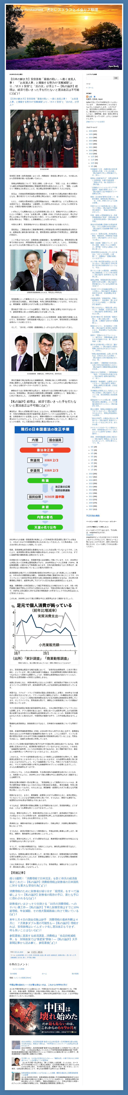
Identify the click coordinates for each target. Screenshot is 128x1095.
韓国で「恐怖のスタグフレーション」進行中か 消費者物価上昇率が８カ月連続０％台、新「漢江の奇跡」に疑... (103, 338)
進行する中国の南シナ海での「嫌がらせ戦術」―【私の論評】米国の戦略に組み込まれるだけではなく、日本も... (103, 347)
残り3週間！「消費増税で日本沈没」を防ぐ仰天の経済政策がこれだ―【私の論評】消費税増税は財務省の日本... (104, 366)
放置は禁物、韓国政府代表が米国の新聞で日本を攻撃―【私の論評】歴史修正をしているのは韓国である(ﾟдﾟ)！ (103, 283)
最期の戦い (62, 955)
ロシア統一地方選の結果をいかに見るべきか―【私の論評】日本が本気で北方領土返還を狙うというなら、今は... (103, 264)
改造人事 (43, 955)
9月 (92, 166)
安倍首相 (36, 955)
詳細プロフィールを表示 (95, 122)
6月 (92, 453)
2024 (91, 137)
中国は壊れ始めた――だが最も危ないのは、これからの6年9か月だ (38, 985)
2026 (91, 131)
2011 (91, 496)
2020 (91, 150)
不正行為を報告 (93, 516)
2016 (91, 480)
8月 (92, 447)
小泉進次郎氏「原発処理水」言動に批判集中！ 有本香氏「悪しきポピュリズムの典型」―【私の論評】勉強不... (103, 301)
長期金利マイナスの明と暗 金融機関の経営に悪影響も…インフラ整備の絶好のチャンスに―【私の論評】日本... (103, 403)
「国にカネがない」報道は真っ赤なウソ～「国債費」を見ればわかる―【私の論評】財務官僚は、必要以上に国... (103, 310)
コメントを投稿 (18, 969)
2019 (91, 154)
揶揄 (34, 957)
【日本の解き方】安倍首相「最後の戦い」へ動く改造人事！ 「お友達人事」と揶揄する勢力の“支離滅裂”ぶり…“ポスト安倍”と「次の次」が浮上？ (44, 102)
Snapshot (89, 535)
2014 (91, 487)
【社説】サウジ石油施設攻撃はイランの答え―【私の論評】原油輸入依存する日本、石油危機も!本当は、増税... (103, 292)
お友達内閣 (20, 955)
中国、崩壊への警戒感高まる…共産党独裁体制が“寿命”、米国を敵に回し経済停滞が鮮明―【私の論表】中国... (104, 218)
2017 (91, 477)
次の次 (20, 957)
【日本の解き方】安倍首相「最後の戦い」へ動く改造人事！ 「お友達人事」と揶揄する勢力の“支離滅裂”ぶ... (104, 320)
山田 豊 (92, 97)
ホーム (44, 974)
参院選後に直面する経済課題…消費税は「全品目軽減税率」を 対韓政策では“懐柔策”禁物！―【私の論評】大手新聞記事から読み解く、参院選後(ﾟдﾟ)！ (43, 939)
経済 (48, 955)
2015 (91, 483)
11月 (93, 160)
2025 (91, 134)
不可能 (29, 957)
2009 (91, 503)
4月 (92, 460)
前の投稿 (75, 974)
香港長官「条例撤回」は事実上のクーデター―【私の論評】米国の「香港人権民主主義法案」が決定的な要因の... (103, 384)
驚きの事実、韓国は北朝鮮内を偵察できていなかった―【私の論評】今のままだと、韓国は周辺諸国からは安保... (103, 412)
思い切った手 (71, 955)
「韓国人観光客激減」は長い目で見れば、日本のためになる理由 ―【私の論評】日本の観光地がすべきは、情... (103, 357)
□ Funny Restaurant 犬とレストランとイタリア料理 (54, 10)
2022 (91, 144)
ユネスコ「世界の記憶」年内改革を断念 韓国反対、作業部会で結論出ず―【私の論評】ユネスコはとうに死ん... (103, 237)
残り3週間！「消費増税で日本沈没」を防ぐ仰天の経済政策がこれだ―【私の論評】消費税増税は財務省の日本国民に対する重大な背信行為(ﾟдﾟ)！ (44, 882)
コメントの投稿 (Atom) (22, 978)
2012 (91, 493)
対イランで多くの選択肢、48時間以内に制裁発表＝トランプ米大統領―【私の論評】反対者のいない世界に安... (103, 273)
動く (24, 957)
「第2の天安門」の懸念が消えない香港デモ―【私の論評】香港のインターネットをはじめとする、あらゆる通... (104, 421)
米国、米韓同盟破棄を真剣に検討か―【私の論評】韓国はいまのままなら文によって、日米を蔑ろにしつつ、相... (103, 440)
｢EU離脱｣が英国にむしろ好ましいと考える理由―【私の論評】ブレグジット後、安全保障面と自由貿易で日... (104, 394)
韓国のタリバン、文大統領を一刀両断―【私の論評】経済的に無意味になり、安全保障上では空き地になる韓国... (103, 329)
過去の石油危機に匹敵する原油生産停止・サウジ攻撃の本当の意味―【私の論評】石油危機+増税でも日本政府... (104, 227)
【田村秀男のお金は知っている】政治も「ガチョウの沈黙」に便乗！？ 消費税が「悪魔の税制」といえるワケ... (103, 255)
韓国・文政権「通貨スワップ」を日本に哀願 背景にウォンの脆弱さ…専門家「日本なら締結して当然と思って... (103, 246)
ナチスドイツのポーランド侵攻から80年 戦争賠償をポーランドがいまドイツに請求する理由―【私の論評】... (104, 430)
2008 (91, 506)
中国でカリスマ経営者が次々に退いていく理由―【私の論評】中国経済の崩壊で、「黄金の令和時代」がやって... (103, 209)
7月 (92, 450)
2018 (91, 474)
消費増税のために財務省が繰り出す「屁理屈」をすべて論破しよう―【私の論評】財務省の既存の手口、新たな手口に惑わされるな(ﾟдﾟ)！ (44, 895)
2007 (91, 509)
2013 (91, 490)
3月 (92, 463)
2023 (91, 141)
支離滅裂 (13, 957)
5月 (92, 457)
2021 (91, 147)
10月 (93, 163)
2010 (91, 500)
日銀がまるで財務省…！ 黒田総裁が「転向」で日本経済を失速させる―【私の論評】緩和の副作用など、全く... (104, 375)
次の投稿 (13, 974)
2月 (92, 466)
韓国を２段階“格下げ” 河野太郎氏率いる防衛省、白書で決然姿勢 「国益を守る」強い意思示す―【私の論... (104, 181)
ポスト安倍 (28, 955)
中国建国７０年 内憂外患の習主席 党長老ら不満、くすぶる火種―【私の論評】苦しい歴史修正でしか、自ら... (104, 172)
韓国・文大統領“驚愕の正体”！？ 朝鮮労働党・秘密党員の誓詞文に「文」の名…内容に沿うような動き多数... (104, 200)
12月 (93, 156)
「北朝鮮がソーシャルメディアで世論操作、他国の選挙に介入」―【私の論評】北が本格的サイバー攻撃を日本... (103, 190)
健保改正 (54, 955)
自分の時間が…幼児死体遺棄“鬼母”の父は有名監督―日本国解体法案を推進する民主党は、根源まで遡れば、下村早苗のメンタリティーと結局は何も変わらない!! (49, 1044)
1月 (92, 470)
